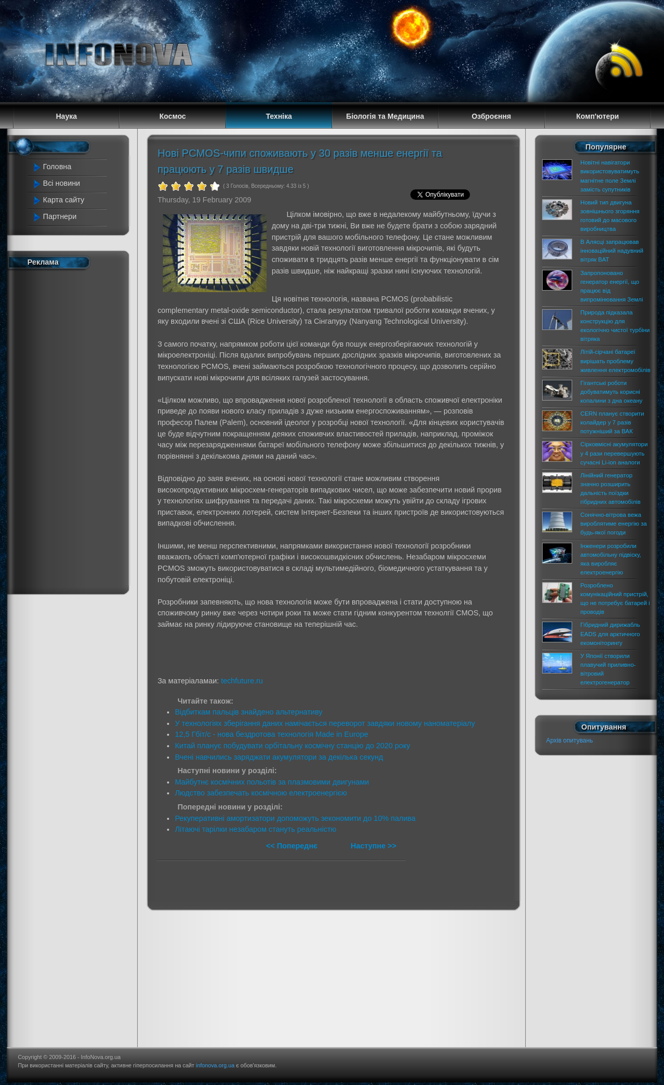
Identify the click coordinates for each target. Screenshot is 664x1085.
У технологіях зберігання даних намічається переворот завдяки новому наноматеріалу (325, 723)
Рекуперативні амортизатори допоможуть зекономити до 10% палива (295, 818)
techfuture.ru (242, 681)
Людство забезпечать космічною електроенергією (261, 793)
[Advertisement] (73, 429)
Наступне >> (373, 846)
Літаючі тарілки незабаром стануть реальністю (255, 829)
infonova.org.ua (215, 1065)
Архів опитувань (569, 740)
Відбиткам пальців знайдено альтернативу (248, 712)
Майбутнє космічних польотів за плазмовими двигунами (272, 782)
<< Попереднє (293, 846)
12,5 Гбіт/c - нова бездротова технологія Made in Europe (271, 734)
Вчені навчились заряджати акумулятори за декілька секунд (279, 757)
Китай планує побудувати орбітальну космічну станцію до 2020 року (292, 745)
